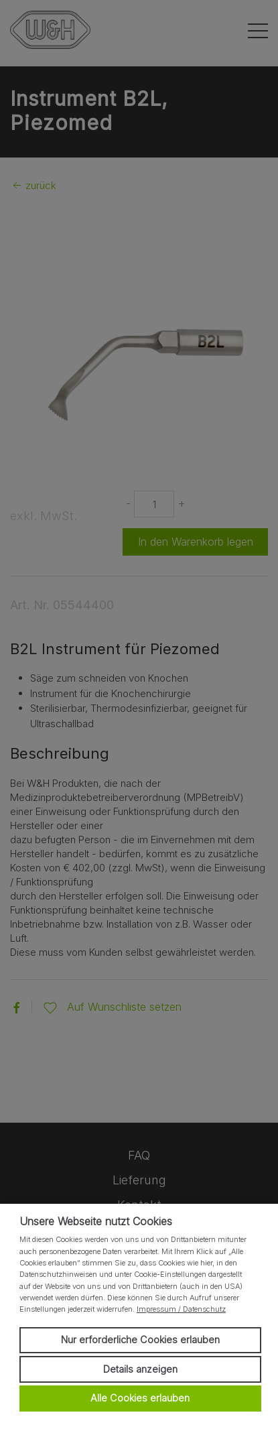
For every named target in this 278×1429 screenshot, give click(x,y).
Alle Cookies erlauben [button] (140, 1398)
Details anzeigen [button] (140, 1369)
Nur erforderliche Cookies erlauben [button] (140, 1339)
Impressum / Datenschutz (181, 1309)
